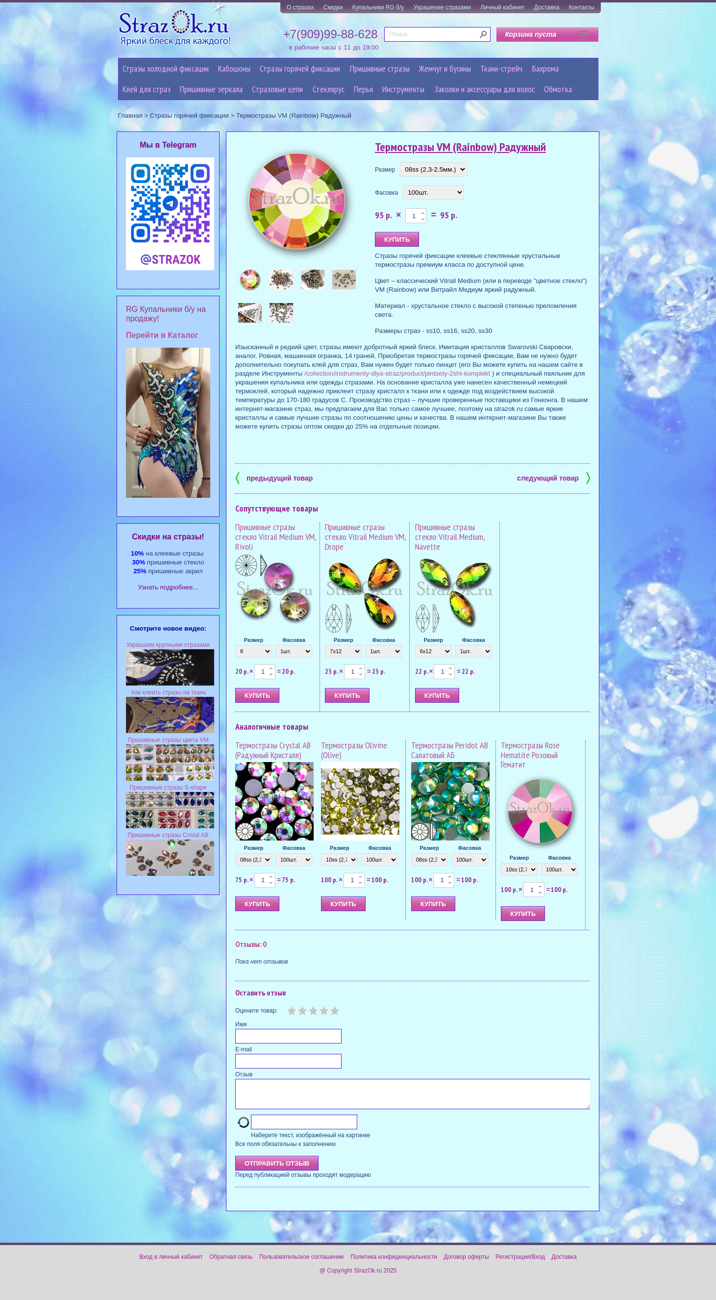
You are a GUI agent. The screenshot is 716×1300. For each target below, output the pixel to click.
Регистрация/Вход (520, 1262)
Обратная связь (230, 1262)
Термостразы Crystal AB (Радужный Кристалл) (273, 750)
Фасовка (386, 192)
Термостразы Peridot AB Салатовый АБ (449, 750)
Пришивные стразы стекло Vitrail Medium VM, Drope (365, 536)
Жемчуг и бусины (445, 68)
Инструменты (403, 89)
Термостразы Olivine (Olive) (354, 750)
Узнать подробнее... (168, 587)
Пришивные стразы (380, 68)
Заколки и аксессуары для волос (484, 89)
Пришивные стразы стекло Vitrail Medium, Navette (450, 536)
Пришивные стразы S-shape (168, 787)
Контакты (581, 7)
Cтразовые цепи (277, 89)
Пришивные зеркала (211, 89)
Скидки (333, 7)
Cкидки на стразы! (168, 537)
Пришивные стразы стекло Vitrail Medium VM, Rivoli (275, 536)
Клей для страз (147, 89)
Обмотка (558, 89)
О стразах (300, 7)
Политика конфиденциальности (393, 1262)
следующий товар (553, 477)
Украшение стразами (442, 7)
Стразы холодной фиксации (166, 68)
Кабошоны (234, 68)
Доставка (547, 7)
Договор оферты (466, 1262)
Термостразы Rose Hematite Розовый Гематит (530, 754)
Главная (130, 115)
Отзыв (243, 1074)
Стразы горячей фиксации (300, 68)
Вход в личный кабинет (171, 1262)
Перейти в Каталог (162, 335)
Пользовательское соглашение (301, 1262)
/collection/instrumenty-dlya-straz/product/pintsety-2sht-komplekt (397, 373)
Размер (385, 169)
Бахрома (545, 68)
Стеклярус (329, 89)
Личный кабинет (502, 7)
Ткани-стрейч (501, 68)
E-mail (243, 1049)
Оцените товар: (256, 1010)
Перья (363, 89)
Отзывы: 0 (251, 944)
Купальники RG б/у (378, 7)
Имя (241, 1024)
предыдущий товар (274, 477)
